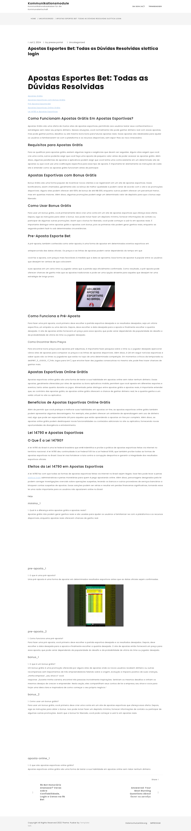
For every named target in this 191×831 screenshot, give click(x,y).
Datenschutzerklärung (136, 823)
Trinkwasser (155, 6)
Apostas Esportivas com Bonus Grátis (46, 100)
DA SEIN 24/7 (139, 6)
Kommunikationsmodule (48, 3)
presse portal (56, 42)
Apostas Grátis (35, 96)
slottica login (34, 477)
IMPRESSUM (155, 823)
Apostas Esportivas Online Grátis (44, 107)
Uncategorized (77, 42)
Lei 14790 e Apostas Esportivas (43, 111)
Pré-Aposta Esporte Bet (39, 104)
